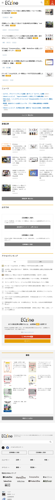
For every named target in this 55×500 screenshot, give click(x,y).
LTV (3, 67)
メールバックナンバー (27, 332)
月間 (40, 261)
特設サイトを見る (27, 418)
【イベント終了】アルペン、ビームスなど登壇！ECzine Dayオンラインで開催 (27, 282)
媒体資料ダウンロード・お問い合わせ (27, 227)
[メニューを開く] (2, 2)
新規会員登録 (27, 337)
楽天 (4, 42)
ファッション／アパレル (13, 29)
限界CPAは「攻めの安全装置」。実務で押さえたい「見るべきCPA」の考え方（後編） (19, 160)
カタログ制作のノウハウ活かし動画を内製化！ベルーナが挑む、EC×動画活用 (22, 12)
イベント (6, 467)
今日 (15, 261)
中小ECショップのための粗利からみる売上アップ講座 (44, 389)
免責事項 (9, 499)
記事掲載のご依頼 (27, 244)
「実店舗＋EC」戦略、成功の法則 (19, 402)
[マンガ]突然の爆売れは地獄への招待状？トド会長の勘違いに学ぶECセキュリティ (46, 160)
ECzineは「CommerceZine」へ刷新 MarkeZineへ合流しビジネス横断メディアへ (22, 49)
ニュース (4, 55)
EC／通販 (9, 67)
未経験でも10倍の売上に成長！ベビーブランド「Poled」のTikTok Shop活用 (19, 173)
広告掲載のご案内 (41, 452)
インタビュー (5, 17)
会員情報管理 (10, 496)
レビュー (4, 29)
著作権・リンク (11, 494)
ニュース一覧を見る (27, 115)
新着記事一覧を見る (27, 198)
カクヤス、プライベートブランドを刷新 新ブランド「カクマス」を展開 (26, 94)
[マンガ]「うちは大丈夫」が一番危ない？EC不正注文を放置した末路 (22, 74)
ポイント (8, 42)
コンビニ (14, 42)
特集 (46, 460)
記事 (18, 460)
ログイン (27, 341)
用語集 (33, 467)
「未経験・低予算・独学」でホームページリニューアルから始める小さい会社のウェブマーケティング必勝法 (19, 365)
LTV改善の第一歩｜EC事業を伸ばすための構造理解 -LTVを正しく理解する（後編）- (22, 62)
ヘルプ (9, 491)
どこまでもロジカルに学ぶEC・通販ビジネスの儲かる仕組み (44, 377)
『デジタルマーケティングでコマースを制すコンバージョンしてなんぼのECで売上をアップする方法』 (44, 365)
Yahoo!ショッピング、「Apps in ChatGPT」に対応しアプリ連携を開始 (26, 96)
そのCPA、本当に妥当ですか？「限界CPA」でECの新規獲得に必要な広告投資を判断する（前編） (46, 174)
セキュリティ (5, 80)
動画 (11, 17)
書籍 (18, 467)
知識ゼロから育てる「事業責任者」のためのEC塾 (19, 389)
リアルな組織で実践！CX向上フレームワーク (19, 376)
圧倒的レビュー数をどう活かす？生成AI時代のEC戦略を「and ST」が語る (22, 24)
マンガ (11, 80)
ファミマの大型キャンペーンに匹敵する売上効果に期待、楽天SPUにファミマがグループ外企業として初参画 (22, 37)
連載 (32, 460)
